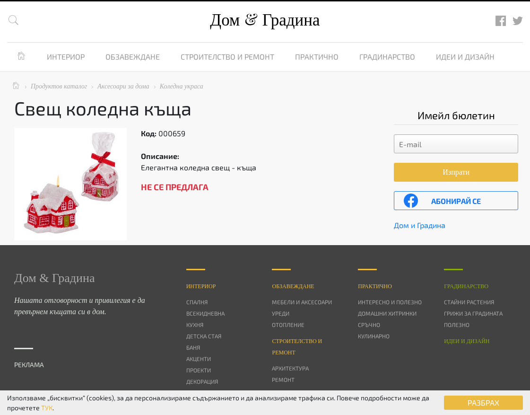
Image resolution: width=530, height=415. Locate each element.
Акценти (198, 358)
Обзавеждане (132, 56)
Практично (317, 56)
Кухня (194, 324)
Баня (193, 347)
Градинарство (387, 56)
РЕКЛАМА (29, 365)
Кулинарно (374, 336)
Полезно (456, 324)
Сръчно (369, 324)
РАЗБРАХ (483, 402)
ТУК (46, 408)
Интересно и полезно (390, 302)
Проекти (198, 370)
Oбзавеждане (293, 286)
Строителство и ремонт (227, 56)
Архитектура (290, 368)
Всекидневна (205, 313)
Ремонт (283, 379)
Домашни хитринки (387, 313)
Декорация (202, 381)
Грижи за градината (473, 313)
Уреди (280, 313)
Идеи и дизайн (465, 56)
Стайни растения (469, 302)
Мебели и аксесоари (302, 302)
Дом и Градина (419, 225)
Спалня (197, 302)
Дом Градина (265, 20)
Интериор (66, 56)
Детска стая (203, 336)
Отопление (288, 324)
